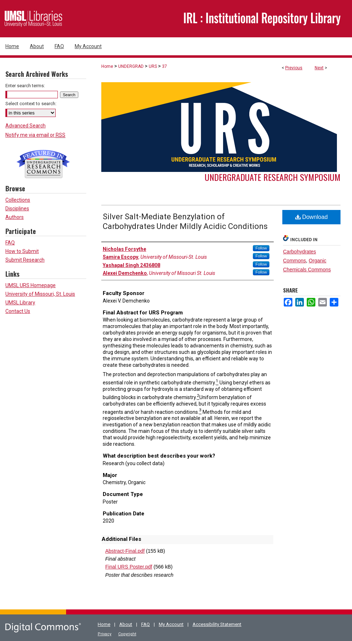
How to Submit (22, 251)
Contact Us (17, 311)
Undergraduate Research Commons (43, 164)
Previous (293, 67)
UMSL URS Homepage (30, 285)
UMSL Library (20, 302)
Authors (14, 217)
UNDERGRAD (131, 66)
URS (153, 66)
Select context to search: (30, 103)
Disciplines (17, 208)
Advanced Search (25, 125)
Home (107, 66)
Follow (261, 248)
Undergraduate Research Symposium (273, 176)
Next (319, 67)
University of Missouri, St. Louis (40, 294)
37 (164, 66)
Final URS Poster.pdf (128, 567)
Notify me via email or (35, 135)
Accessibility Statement (217, 624)
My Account (171, 624)
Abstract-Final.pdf (125, 551)
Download (311, 217)
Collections (17, 200)
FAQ (10, 242)
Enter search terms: (25, 85)
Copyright (127, 634)
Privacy (104, 634)
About (125, 624)
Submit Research (25, 260)
